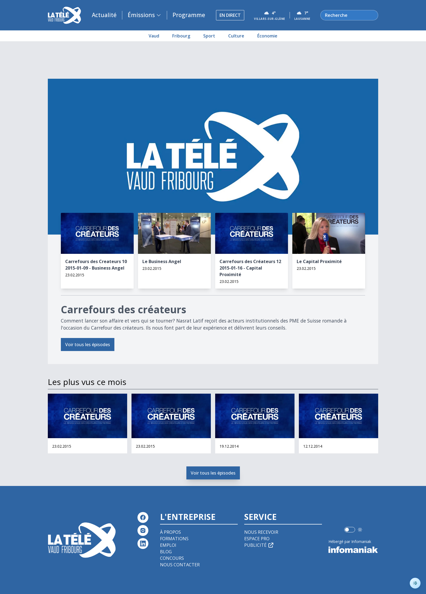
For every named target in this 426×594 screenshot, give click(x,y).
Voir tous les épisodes (87, 344)
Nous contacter (180, 565)
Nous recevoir (261, 532)
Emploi (168, 545)
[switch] (349, 529)
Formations (174, 539)
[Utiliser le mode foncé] (360, 529)
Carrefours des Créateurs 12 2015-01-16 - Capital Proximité (250, 267)
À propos (170, 532)
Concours (172, 558)
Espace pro (257, 539)
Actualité (104, 15)
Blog (166, 552)
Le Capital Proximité (319, 261)
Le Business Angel (161, 261)
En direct (230, 15)
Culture (236, 36)
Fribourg (181, 36)
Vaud (154, 36)
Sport (209, 36)
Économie (267, 36)
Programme (189, 15)
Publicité (259, 545)
